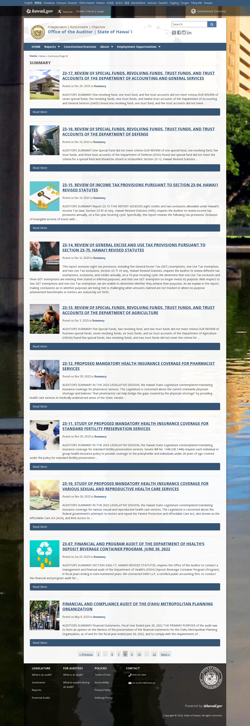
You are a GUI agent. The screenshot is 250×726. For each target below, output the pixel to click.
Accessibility (102, 682)
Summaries (38, 682)
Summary (100, 86)
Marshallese (138, 3)
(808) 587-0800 (139, 674)
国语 (127, 3)
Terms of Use (103, 674)
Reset (90, 11)
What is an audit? (42, 674)
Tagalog (174, 3)
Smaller (80, 11)
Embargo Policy (104, 697)
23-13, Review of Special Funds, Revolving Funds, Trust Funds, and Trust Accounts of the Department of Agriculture (138, 310)
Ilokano (100, 3)
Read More (48, 113)
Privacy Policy (102, 690)
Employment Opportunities (136, 47)
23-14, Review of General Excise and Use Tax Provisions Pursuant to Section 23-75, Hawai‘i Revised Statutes (133, 247)
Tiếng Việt (196, 3)
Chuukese (49, 3)
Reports (50, 47)
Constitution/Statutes (80, 47)
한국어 (119, 3)
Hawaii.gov (39, 11)
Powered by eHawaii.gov (203, 707)
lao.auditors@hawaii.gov (144, 682)
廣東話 (38, 3)
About (104, 47)
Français (61, 3)
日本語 (110, 3)
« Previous (86, 654)
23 (154, 654)
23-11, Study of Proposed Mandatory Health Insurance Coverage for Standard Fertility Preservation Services (135, 426)
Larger (100, 11)
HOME (36, 47)
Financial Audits (41, 697)
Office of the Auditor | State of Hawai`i (90, 31)
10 (139, 654)
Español (163, 3)
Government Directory (211, 11)
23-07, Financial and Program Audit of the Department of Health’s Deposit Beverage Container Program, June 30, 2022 (133, 546)
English (28, 3)
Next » (165, 654)
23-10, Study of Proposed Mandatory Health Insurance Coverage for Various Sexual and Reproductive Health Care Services (135, 486)
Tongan (184, 3)
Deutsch (72, 3)
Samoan (152, 3)
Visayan (208, 3)
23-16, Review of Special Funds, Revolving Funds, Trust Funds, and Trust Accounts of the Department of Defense (138, 131)
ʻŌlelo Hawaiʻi (86, 3)
